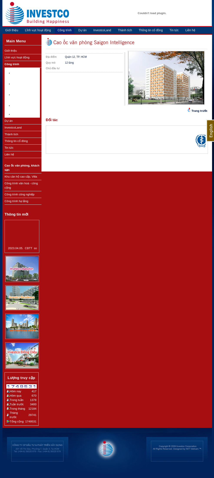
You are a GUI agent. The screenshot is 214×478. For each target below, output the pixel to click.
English (210, 131)
